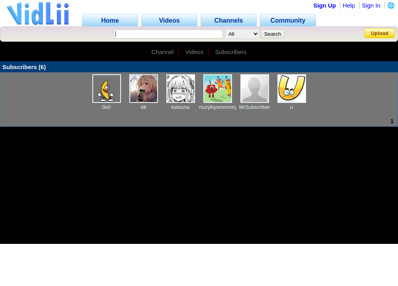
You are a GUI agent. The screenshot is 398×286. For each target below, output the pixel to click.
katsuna (181, 107)
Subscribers (230, 51)
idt (143, 107)
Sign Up (324, 5)
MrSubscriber (254, 107)
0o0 (106, 107)
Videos (194, 51)
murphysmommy (218, 107)
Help (349, 5)
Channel (162, 51)
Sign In (371, 5)
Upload (379, 33)
